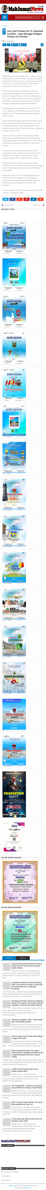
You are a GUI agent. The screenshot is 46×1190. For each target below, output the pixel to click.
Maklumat (12, 1186)
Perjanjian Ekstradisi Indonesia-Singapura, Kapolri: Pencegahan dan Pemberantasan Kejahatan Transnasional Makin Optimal (28, 1003)
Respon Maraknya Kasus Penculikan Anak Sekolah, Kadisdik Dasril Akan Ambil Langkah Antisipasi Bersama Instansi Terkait (27, 1054)
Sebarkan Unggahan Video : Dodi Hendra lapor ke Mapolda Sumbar (27, 1021)
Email (23, 45)
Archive (23, 958)
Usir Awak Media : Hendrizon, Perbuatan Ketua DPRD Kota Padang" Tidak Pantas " (27, 1087)
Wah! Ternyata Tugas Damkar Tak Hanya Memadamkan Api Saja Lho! (27, 1103)
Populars (9, 958)
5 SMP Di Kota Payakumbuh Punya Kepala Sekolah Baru (25, 1070)
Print (14, 45)
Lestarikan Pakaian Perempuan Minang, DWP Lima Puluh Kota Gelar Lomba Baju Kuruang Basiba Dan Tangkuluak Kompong (27, 985)
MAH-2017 (27, 1188)
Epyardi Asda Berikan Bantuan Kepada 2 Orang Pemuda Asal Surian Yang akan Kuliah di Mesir (27, 966)
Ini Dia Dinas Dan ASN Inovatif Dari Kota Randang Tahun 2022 (27, 1120)
